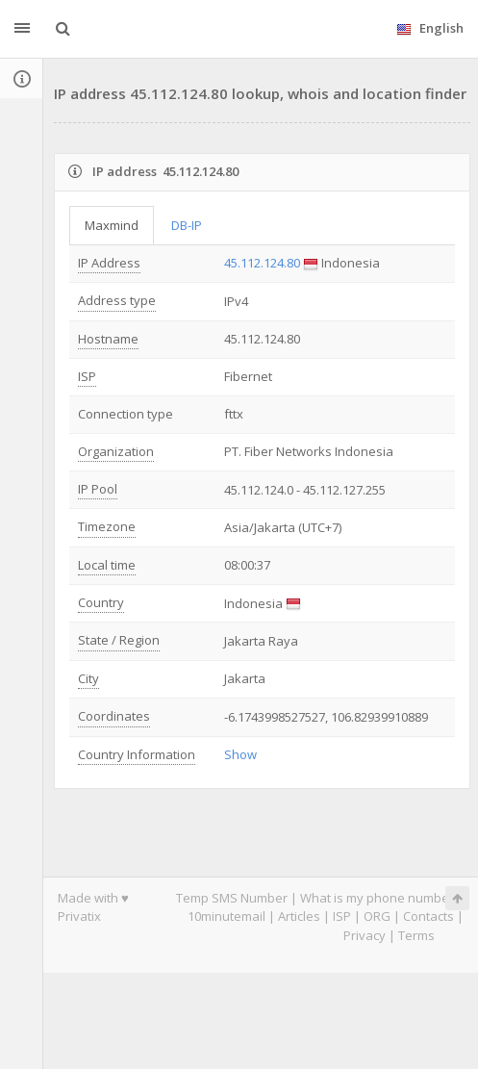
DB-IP (186, 225)
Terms (416, 935)
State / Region (119, 640)
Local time (107, 564)
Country (101, 602)
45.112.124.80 (262, 262)
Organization (116, 451)
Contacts (428, 916)
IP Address (109, 262)
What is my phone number (377, 897)
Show (240, 754)
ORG (377, 916)
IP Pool (97, 488)
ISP (87, 376)
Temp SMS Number (232, 897)
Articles (299, 916)
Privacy (364, 935)
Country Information (136, 754)
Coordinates (114, 716)
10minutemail (226, 916)
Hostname (108, 338)
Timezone (107, 526)
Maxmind (111, 225)
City (88, 678)
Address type (117, 300)
